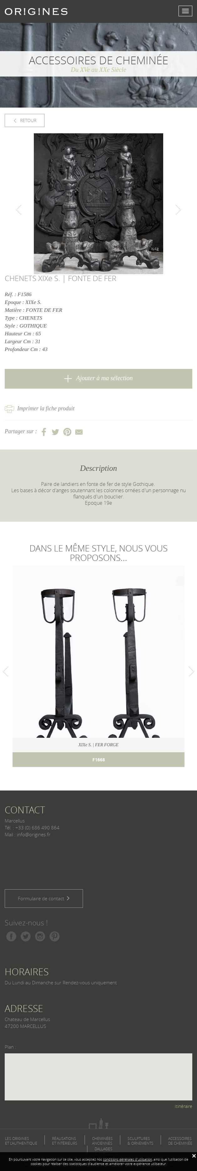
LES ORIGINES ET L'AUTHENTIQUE (21, 1141)
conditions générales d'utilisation (127, 1159)
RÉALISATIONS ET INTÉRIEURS (64, 1141)
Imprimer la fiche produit (40, 408)
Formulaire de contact (44, 898)
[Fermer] (194, 1155)
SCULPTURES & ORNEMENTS (140, 1141)
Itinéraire (183, 1106)
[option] (98, 203)
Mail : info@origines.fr (27, 834)
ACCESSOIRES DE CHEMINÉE (180, 1141)
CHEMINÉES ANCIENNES (102, 1141)
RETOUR (24, 120)
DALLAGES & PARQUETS (106, 1151)
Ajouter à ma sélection (98, 378)
